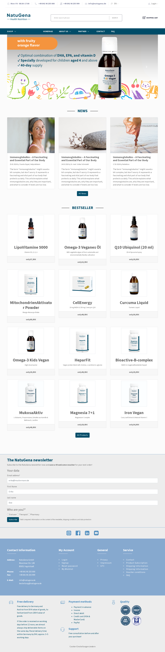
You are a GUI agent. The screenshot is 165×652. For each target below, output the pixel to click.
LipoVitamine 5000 (31, 247)
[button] (18, 67)
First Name (12, 486)
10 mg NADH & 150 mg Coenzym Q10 (82, 307)
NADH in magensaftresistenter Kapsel (134, 365)
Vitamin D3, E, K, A (30, 252)
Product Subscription (136, 562)
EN (115, 3)
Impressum (106, 562)
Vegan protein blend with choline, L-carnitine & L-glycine (82, 365)
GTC (102, 566)
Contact (100, 31)
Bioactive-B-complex (134, 360)
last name (11, 497)
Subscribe (13, 519)
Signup (65, 562)
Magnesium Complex (82, 417)
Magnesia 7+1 (82, 412)
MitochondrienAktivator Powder (31, 305)
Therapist (22, 514)
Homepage (48, 31)
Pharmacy (33, 514)
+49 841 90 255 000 (27, 571)
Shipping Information (137, 566)
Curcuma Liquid (134, 302)
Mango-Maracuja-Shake (31, 312)
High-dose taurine (31, 365)
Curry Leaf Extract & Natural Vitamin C (134, 417)
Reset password (70, 566)
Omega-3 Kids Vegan (31, 360)
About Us (65, 31)
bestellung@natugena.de (30, 583)
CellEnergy (82, 302)
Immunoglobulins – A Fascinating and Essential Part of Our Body (29, 158)
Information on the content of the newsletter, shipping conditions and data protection (61, 519)
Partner (84, 31)
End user (12, 514)
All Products (82, 435)
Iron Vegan (134, 412)
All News (82, 193)
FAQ (113, 31)
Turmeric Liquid (134, 307)
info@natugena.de (97, 3)
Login (155, 3)
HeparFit (82, 360)
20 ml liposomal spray (134, 252)
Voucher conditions (135, 572)
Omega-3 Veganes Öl (82, 247)
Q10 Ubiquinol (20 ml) (134, 247)
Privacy (104, 559)
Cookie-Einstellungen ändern (83, 646)
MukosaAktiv (31, 412)
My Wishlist (67, 569)
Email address (13, 475)
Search (115, 18)
